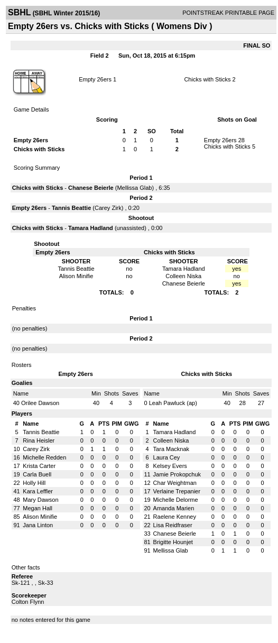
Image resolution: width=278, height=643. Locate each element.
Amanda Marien (173, 508)
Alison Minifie (40, 516)
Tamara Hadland (90, 228)
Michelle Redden (44, 457)
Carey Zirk (108, 208)
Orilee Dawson (40, 403)
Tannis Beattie (71, 208)
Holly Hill (34, 483)
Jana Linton (38, 525)
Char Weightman (175, 483)
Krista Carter (39, 466)
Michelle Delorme (175, 500)
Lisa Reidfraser (172, 525)
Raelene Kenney (174, 516)
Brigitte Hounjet (173, 542)
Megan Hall (37, 508)
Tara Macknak (171, 449)
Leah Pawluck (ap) (173, 403)
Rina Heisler (38, 440)
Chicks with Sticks (207, 79)
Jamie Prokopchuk (177, 474)
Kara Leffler (38, 491)
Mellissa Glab (134, 188)
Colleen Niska (171, 440)
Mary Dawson (40, 500)
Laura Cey (166, 457)
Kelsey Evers (170, 466)
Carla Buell (37, 474)
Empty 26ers (95, 79)
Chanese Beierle (91, 188)
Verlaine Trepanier (176, 491)
